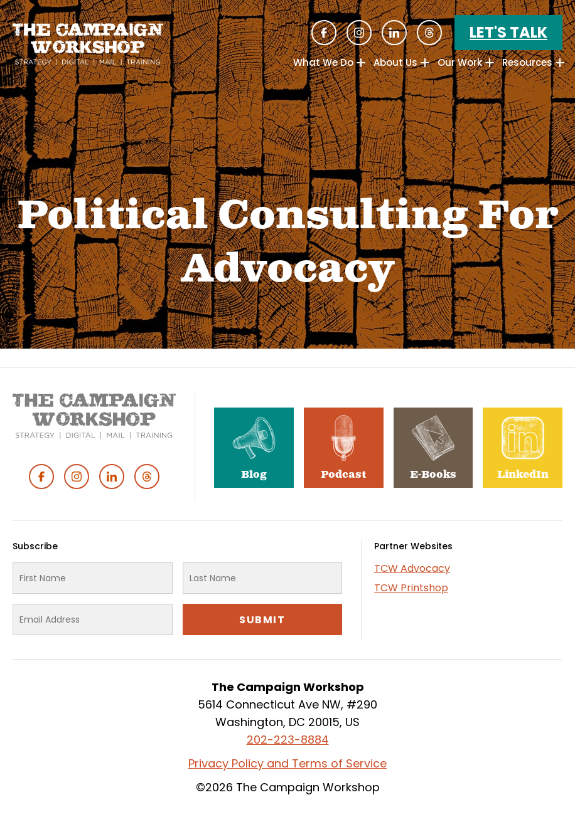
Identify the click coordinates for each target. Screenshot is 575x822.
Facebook (324, 32)
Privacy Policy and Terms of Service (287, 763)
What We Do (323, 62)
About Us (395, 62)
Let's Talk (508, 32)
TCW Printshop (411, 588)
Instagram (359, 32)
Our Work (460, 62)
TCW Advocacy (412, 568)
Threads (429, 32)
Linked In (394, 32)
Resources (527, 62)
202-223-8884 (288, 739)
